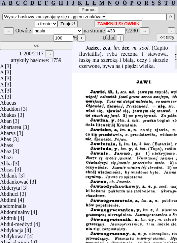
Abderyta (10, 186)
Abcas (6, 168)
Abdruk (8, 216)
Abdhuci (9, 192)
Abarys (7, 131)
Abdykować (13, 235)
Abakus (8, 113)
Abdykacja (11, 229)
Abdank (8, 174)
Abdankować (14, 180)
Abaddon (10, 107)
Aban (6, 119)
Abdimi (8, 198)
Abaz (5, 150)
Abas (5, 137)
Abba (6, 162)
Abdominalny (15, 210)
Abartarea (10, 125)
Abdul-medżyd (16, 222)
